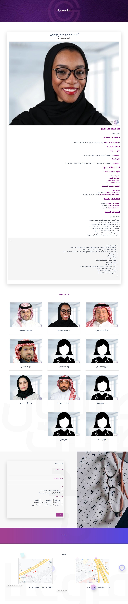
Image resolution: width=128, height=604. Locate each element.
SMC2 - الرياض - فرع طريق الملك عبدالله (49, 493)
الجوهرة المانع (102, 439)
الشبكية (37, 500)
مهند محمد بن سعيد (26, 330)
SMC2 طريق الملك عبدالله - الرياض (40, 587)
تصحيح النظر (57, 502)
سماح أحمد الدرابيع (26, 403)
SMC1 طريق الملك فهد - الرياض (98, 587)
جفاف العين (35, 505)
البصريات (36, 502)
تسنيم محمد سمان (102, 366)
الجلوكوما (48, 500)
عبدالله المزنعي (26, 366)
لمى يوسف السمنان (102, 403)
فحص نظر (57, 505)
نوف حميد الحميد (64, 366)
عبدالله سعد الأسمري (102, 330)
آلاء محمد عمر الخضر (64, 330)
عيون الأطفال (47, 505)
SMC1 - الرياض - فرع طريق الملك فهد (50, 490)
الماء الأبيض (57, 500)
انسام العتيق (64, 439)
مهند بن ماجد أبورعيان (64, 403)
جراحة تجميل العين (46, 502)
